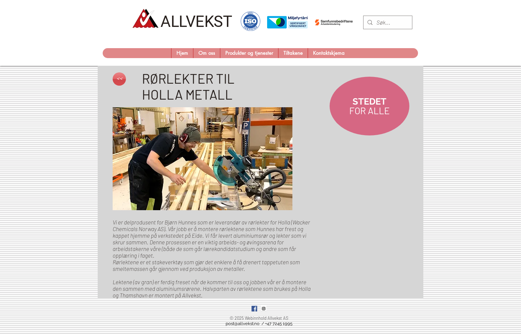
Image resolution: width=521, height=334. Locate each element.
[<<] (119, 79)
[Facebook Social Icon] (254, 308)
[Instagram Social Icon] (263, 308)
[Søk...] (387, 22)
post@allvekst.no (243, 323)
